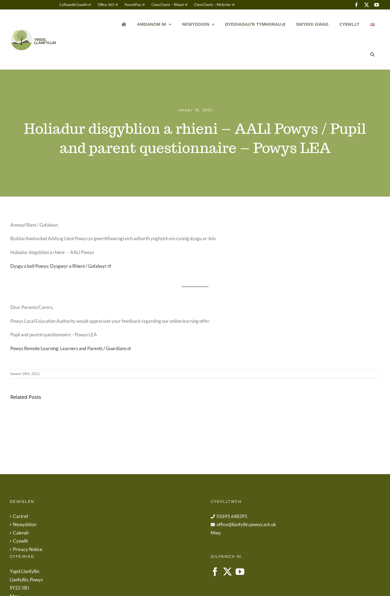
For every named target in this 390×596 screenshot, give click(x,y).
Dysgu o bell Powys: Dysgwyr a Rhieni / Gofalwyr (58, 266)
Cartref (20, 516)
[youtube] (376, 4)
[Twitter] (227, 571)
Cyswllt (20, 541)
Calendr (21, 533)
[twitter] (366, 4)
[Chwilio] (372, 55)
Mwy (216, 533)
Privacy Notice (27, 549)
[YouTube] (240, 571)
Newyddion (24, 524)
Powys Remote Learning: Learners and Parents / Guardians (68, 348)
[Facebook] (215, 571)
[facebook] (356, 4)
